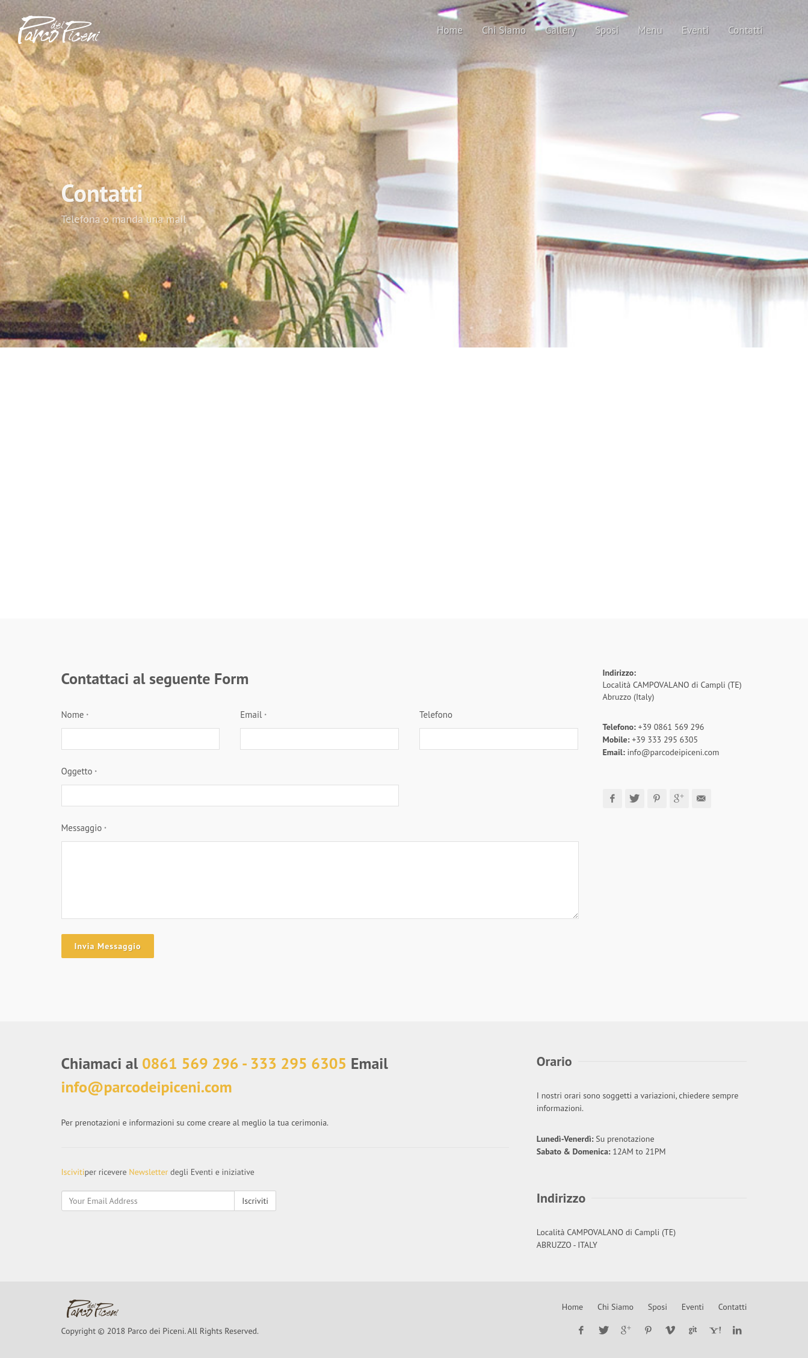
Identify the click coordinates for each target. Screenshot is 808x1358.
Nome (74, 714)
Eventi (693, 1306)
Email (253, 714)
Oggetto (79, 771)
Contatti (732, 1306)
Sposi (657, 1306)
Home (572, 1306)
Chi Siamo (615, 1306)
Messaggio (83, 827)
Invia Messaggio (108, 946)
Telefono (435, 714)
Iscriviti (255, 1200)
